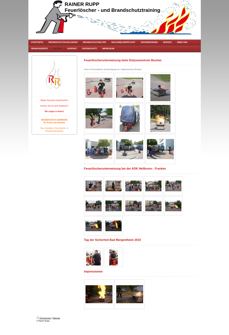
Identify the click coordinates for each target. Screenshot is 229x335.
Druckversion (43, 318)
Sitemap (56, 318)
